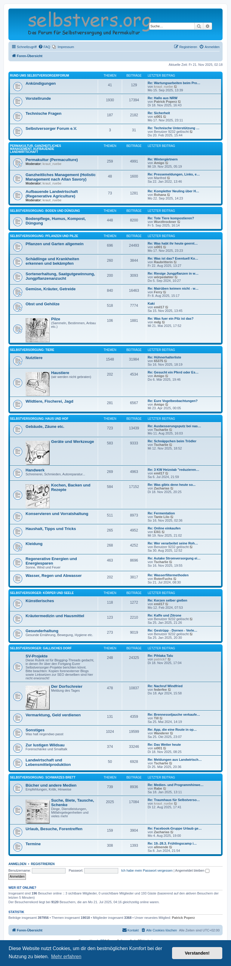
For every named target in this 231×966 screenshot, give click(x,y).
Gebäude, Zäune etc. (45, 426)
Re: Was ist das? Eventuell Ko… (173, 258)
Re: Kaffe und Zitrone (164, 615)
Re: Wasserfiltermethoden (168, 575)
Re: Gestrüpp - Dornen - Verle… (172, 630)
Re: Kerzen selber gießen (167, 600)
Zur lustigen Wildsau (45, 745)
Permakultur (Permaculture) (52, 159)
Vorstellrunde (38, 98)
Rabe (158, 788)
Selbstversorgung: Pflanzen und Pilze (44, 236)
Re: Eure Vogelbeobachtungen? (173, 401)
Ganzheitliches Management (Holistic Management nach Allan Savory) (61, 176)
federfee (160, 689)
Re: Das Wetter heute (164, 744)
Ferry (158, 292)
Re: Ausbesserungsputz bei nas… (174, 426)
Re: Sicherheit (159, 113)
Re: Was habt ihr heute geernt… (173, 243)
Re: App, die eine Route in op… (172, 729)
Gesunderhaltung (42, 631)
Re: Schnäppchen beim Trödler (172, 441)
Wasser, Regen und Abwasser (54, 575)
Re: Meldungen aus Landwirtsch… (175, 759)
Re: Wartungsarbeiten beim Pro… (174, 83)
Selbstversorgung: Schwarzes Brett (42, 777)
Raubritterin (163, 262)
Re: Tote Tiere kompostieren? (171, 218)
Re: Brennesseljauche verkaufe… (174, 714)
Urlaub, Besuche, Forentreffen (54, 829)
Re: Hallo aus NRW (162, 98)
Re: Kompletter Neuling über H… (173, 191)
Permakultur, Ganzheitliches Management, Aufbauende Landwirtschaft (35, 149)
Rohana (160, 195)
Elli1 (157, 532)
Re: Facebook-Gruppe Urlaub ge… (175, 828)
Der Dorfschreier (66, 686)
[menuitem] (44, 46)
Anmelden (17, 864)
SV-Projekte (37, 656)
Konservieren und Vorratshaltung (57, 513)
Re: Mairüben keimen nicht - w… (173, 288)
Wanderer (161, 733)
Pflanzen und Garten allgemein (55, 244)
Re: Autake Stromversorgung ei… (174, 558)
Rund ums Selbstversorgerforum (39, 75)
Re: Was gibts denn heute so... (172, 484)
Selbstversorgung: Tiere (32, 350)
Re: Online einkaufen (164, 528)
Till (156, 718)
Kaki (151, 303)
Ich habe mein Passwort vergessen (147, 870)
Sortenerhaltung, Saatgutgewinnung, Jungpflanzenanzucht (60, 276)
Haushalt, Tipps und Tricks (51, 528)
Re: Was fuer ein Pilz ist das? (170, 318)
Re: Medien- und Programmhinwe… (176, 785)
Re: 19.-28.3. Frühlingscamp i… (172, 843)
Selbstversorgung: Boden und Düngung (45, 210)
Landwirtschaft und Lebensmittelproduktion (48, 762)
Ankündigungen (41, 83)
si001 (158, 116)
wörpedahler (164, 277)
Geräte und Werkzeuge (72, 441)
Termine (33, 844)
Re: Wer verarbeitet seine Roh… (173, 543)
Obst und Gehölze (43, 304)
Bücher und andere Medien (51, 785)
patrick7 (160, 659)
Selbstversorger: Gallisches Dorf (41, 648)
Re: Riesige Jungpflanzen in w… (173, 273)
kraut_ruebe (163, 86)
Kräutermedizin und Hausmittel (55, 616)
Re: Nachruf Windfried (165, 686)
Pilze (55, 319)
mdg (157, 322)
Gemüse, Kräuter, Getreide (50, 289)
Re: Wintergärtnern (163, 159)
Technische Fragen (43, 113)
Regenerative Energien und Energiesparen (51, 560)
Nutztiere (34, 357)
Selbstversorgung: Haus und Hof (39, 418)
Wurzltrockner (165, 222)
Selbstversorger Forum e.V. (51, 128)
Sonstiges (35, 730)
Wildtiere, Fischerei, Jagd (49, 401)
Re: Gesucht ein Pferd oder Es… (173, 372)
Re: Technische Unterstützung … (173, 128)
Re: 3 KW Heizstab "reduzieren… (173, 469)
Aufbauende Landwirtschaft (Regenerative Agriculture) (52, 193)
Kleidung (34, 543)
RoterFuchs (163, 579)
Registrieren (43, 864)
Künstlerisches (40, 601)
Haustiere (60, 372)
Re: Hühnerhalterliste (164, 357)
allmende (161, 847)
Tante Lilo (161, 517)
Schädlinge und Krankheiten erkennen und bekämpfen (52, 261)
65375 (158, 361)
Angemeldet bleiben (192, 870)
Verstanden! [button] (197, 953)
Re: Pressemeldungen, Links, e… (174, 174)
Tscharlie (161, 429)
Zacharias (161, 488)
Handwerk (35, 470)
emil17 (159, 307)
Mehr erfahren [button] (66, 956)
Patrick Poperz (165, 101)
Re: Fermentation (161, 513)
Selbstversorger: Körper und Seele (42, 593)
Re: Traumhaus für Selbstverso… (174, 800)
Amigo (159, 163)
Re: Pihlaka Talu (160, 655)
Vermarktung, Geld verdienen (53, 715)
